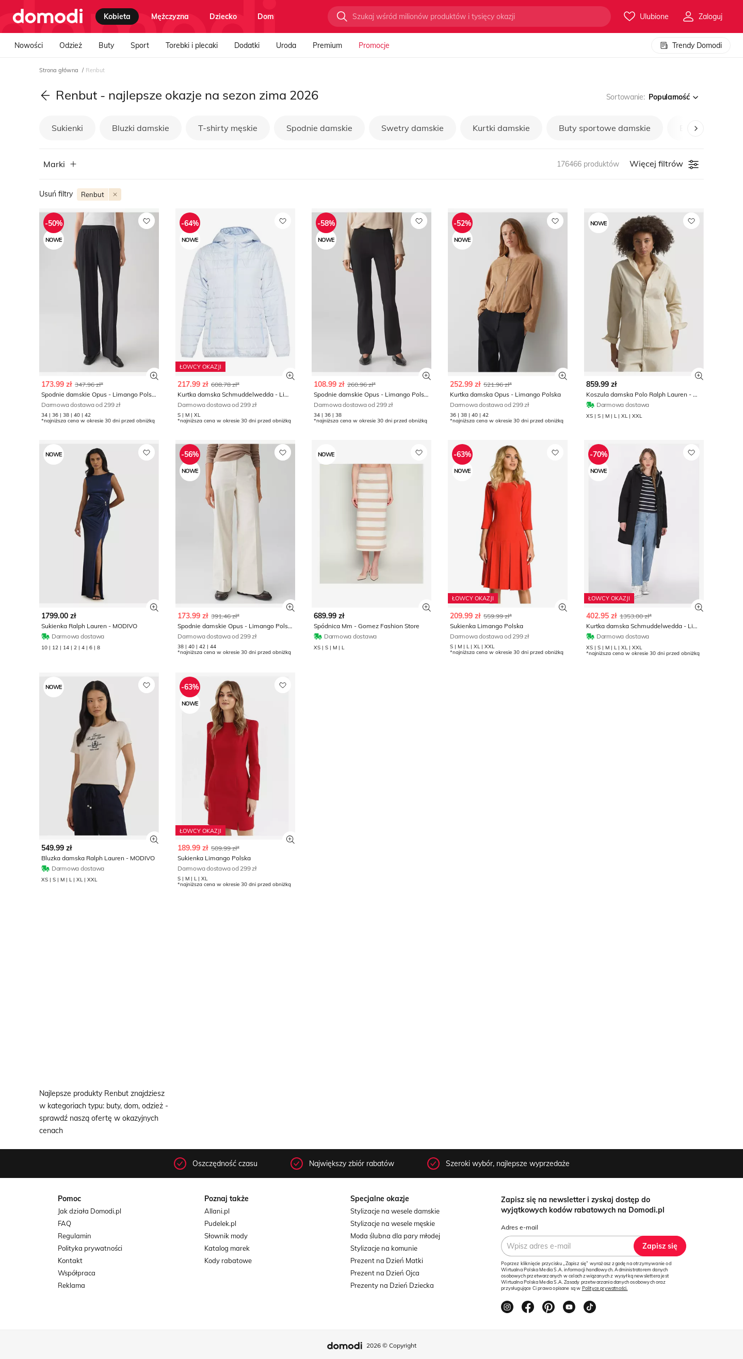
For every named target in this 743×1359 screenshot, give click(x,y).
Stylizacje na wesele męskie (392, 1223)
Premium (327, 45)
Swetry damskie (412, 128)
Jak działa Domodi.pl (89, 1211)
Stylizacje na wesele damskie (395, 1211)
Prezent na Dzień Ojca (384, 1273)
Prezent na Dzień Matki (386, 1260)
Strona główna (59, 70)
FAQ (64, 1223)
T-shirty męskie (227, 128)
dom (265, 16)
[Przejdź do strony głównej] (47, 16)
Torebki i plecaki (192, 45)
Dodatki (247, 45)
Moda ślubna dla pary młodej (395, 1236)
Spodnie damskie (319, 128)
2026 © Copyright (391, 1345)
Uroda (286, 45)
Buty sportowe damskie (605, 128)
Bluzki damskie (140, 128)
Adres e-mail (519, 1227)
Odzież (70, 45)
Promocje (374, 45)
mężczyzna (170, 16)
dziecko (223, 16)
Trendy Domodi (691, 45)
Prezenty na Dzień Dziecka (392, 1285)
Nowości (28, 45)
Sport (140, 45)
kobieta (117, 16)
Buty (106, 45)
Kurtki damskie (501, 128)
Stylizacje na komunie (383, 1248)
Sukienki (67, 128)
